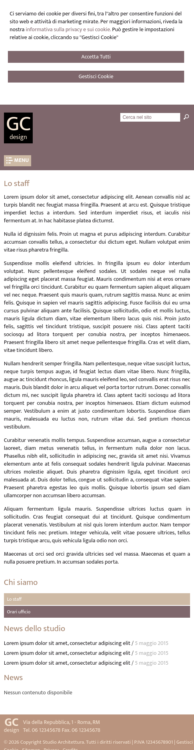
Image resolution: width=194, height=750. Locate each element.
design (18, 137)
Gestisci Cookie (95, 76)
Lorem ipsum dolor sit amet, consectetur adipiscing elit (67, 643)
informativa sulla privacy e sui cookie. (68, 29)
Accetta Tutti (95, 56)
